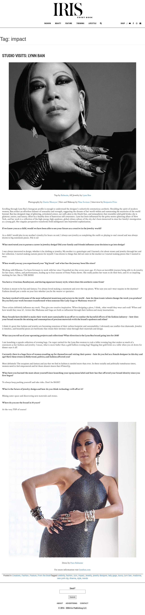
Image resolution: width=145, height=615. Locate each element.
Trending (80, 23)
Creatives (16, 575)
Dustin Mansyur (50, 202)
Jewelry (88, 575)
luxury (120, 575)
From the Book (44, 575)
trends (85, 578)
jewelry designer (100, 575)
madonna (137, 575)
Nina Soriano (84, 202)
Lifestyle (92, 23)
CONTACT (84, 603)
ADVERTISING (71, 603)
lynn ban (128, 575)
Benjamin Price (110, 202)
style (79, 578)
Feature (68, 23)
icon (75, 575)
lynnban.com (85, 569)
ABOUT (60, 603)
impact (81, 575)
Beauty (58, 23)
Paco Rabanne (76, 562)
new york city (62, 578)
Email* (72, 590)
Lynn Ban (87, 195)
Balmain (64, 195)
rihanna (73, 578)
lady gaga (112, 575)
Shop (123, 23)
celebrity (61, 575)
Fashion (47, 23)
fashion (69, 575)
